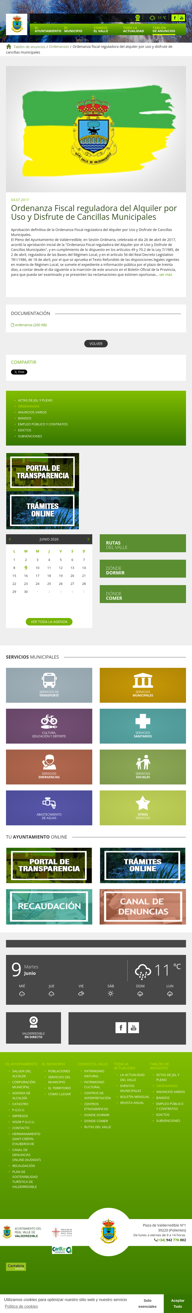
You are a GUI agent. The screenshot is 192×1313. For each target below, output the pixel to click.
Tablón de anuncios (29, 46)
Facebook (175, 17)
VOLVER (96, 343)
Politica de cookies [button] (21, 1306)
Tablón (163, 29)
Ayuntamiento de (16, 24)
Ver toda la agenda (49, 621)
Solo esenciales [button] (147, 1304)
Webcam (137, 17)
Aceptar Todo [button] (177, 1304)
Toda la (133, 29)
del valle (117, 545)
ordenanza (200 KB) (29, 324)
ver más (165, 274)
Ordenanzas (59, 46)
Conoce (101, 29)
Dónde (115, 570)
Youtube (181, 17)
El (48, 29)
